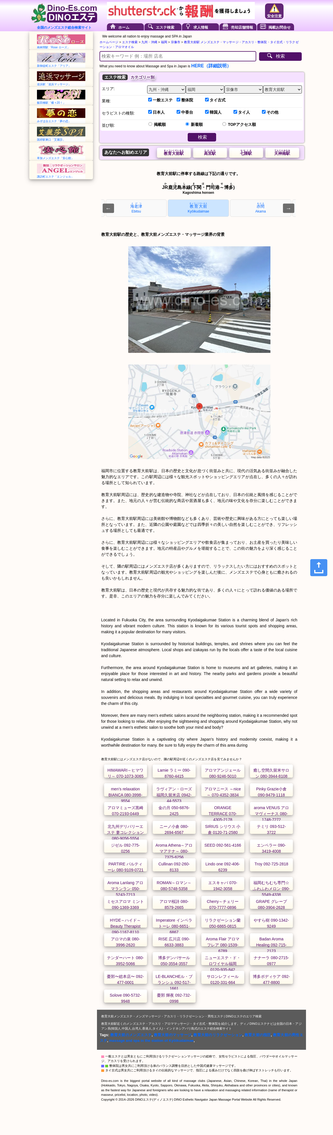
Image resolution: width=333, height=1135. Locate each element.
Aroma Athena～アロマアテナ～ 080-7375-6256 (174, 851)
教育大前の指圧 (258, 1035)
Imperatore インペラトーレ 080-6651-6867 (174, 926)
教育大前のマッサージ (172, 1035)
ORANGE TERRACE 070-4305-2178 (223, 813)
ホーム (123, 27)
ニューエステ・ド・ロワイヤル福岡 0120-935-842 (223, 963)
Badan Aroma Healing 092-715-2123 (271, 945)
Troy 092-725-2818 (271, 864)
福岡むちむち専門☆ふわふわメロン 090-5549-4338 (271, 888)
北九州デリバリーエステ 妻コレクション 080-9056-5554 (125, 832)
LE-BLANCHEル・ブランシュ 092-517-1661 (174, 982)
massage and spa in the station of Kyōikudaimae (151, 1040)
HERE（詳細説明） (211, 65)
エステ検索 (165, 27)
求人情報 (200, 27)
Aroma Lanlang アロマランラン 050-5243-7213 (125, 888)
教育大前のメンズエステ (131, 1035)
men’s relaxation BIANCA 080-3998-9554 (125, 795)
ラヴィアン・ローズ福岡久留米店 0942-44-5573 (174, 795)
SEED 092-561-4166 (222, 845)
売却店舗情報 (242, 27)
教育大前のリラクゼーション (217, 1035)
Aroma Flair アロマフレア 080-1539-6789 (222, 945)
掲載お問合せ (279, 27)
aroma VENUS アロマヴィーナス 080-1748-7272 (271, 813)
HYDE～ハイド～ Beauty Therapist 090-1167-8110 (125, 926)
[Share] (318, 567)
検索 (280, 56)
